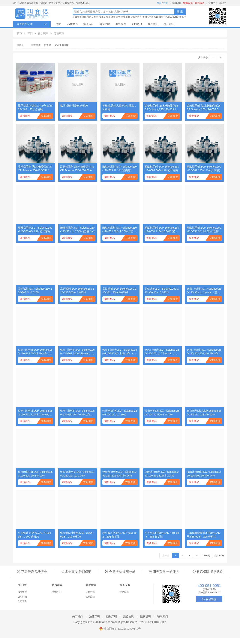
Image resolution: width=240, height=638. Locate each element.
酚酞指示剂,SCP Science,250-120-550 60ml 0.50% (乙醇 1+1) (204, 229)
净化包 (182, 17)
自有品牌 (104, 24)
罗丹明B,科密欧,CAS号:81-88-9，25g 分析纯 (162, 534)
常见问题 (124, 592)
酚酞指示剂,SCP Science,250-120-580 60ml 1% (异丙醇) (35, 229)
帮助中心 (212, 3)
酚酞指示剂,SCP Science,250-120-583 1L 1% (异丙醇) (119, 168)
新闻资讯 (137, 24)
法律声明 (94, 616)
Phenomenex (79, 17)
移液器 (102, 17)
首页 (59, 24)
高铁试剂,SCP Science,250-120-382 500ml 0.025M (77, 290)
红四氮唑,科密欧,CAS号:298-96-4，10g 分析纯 (35, 534)
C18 (156, 17)
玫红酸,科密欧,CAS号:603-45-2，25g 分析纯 (119, 534)
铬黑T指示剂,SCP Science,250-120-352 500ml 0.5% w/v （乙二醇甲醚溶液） (204, 351)
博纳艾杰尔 (92, 17)
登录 (159, 3)
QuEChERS (172, 17)
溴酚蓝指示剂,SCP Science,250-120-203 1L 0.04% (77, 473)
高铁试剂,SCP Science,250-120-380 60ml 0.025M (162, 290)
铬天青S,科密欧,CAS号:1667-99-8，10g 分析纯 (77, 534)
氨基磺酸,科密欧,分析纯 (74, 105)
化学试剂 (43, 33)
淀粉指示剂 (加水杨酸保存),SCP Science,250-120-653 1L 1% (161, 107)
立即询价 (46, 115)
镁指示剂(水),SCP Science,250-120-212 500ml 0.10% (162, 412)
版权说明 (145, 616)
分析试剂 (59, 33)
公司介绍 (22, 596)
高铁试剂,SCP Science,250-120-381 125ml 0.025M (119, 290)
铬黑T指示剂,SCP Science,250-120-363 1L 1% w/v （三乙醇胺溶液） (204, 290)
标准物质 (110, 17)
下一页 (206, 555)
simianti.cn (107, 622)
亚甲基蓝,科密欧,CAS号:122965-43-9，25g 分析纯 (35, 107)
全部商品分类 (32, 24)
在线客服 (209, 599)
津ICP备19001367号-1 (153, 622)
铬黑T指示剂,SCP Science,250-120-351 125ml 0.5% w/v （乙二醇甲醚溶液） (35, 412)
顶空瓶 (162, 17)
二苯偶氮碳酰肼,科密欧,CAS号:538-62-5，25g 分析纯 (203, 534)
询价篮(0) (199, 3)
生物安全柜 (148, 17)
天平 (118, 17)
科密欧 (47, 45)
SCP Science (61, 45)
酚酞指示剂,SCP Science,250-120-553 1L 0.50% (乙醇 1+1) (77, 229)
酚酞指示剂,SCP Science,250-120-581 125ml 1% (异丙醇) (204, 168)
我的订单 (176, 3)
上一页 (165, 555)
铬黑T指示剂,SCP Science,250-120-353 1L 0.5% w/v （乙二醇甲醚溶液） (162, 351)
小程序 (222, 3)
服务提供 (121, 24)
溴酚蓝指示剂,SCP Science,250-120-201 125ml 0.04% (162, 473)
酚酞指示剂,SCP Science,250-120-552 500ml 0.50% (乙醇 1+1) (119, 229)
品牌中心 (72, 24)
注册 (165, 3)
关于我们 (169, 24)
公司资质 (22, 601)
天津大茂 (35, 45)
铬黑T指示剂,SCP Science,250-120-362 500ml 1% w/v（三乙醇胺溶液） (35, 351)
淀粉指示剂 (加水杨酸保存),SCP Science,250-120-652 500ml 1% (204, 107)
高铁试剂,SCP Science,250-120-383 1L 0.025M (35, 290)
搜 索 (180, 11)
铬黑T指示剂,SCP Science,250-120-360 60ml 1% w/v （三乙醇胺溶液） (119, 351)
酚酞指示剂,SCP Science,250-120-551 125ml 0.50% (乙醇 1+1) (162, 229)
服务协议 (22, 592)
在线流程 (90, 596)
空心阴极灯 (136, 17)
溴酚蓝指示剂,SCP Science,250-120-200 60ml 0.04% (204, 473)
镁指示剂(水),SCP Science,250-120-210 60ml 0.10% (35, 473)
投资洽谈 (56, 592)
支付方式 (90, 592)
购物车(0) (188, 3)
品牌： (20, 45)
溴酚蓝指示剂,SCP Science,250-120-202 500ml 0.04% (119, 473)
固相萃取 (125, 17)
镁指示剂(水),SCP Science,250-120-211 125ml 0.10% (204, 412)
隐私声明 (111, 616)
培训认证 (88, 24)
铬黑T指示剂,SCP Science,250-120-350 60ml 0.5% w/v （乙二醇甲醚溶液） (77, 412)
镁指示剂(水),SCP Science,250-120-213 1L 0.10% (119, 412)
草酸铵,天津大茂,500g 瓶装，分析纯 (119, 107)
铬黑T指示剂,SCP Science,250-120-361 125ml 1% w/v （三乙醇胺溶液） (77, 351)
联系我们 (153, 24)
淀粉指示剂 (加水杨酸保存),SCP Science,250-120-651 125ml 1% (35, 168)
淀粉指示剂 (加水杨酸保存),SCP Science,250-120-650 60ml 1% (77, 168)
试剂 (30, 33)
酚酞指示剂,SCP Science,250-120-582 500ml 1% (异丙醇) (162, 168)
